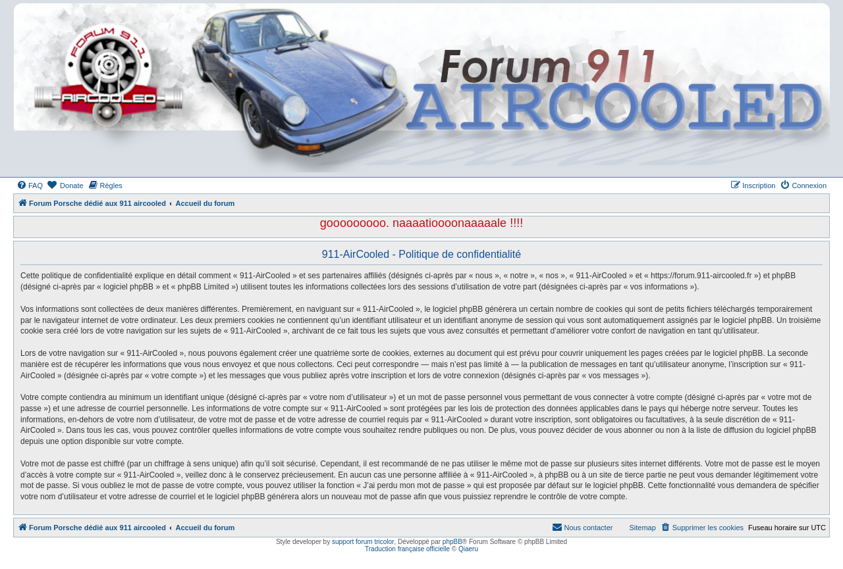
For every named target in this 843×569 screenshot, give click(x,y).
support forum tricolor (363, 541)
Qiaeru (468, 549)
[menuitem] (29, 185)
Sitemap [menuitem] (642, 528)
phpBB (452, 541)
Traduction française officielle (407, 549)
